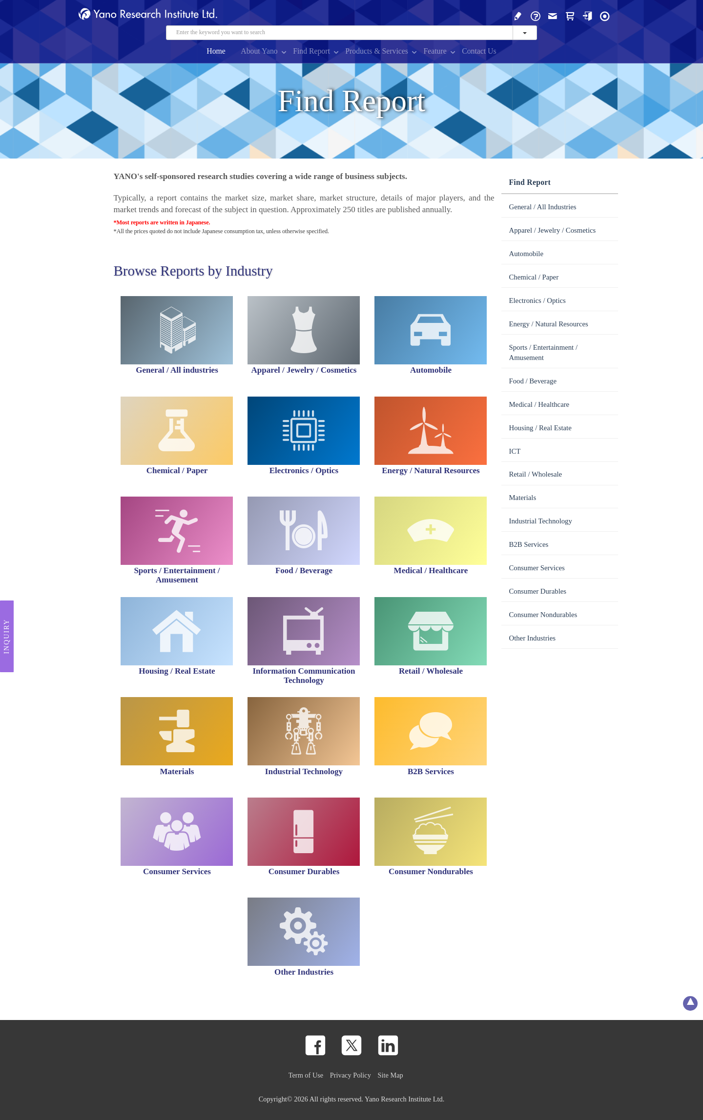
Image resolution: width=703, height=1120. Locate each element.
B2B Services (528, 544)
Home (216, 51)
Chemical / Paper (533, 277)
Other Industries (532, 638)
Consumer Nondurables (543, 615)
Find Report (311, 51)
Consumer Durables (537, 591)
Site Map (390, 1075)
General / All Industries (542, 207)
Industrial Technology (540, 521)
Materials (522, 497)
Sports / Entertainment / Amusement (543, 352)
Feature (434, 51)
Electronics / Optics (537, 300)
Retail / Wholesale (535, 474)
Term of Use (306, 1075)
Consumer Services (536, 568)
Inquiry (6, 636)
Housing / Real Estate (540, 428)
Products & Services (376, 51)
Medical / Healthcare (539, 404)
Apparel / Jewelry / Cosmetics (552, 230)
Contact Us (479, 51)
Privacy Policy (350, 1075)
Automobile (526, 254)
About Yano (259, 51)
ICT (514, 451)
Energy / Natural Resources (548, 324)
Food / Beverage (533, 381)
